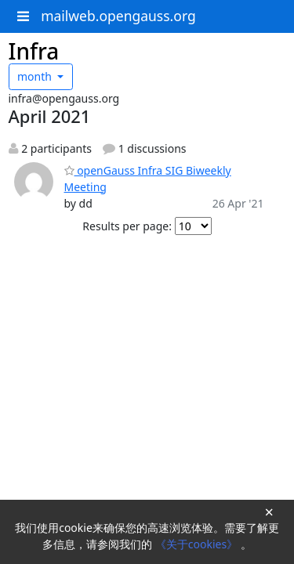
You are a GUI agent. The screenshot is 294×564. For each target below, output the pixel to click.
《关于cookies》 (198, 544)
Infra (34, 51)
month (36, 76)
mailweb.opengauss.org (118, 15)
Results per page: (127, 226)
